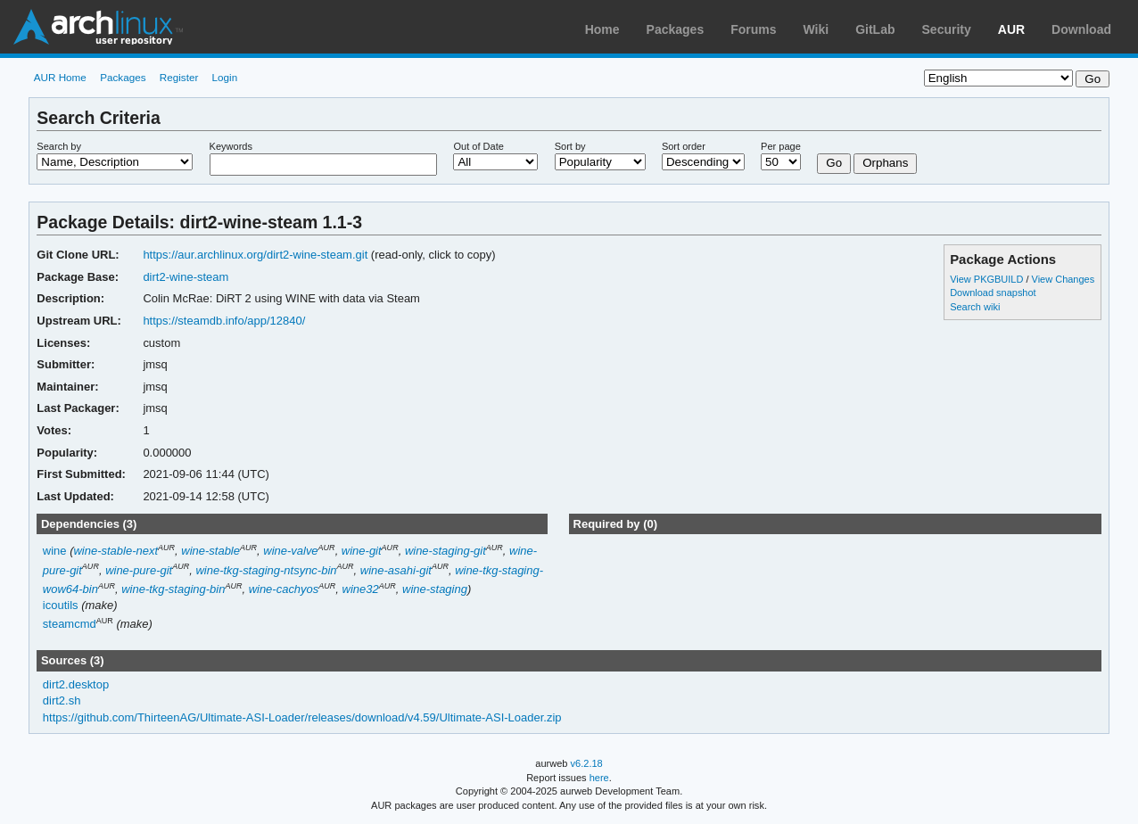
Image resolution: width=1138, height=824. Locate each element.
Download (1081, 29)
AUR (1011, 29)
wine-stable (210, 550)
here (599, 777)
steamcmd (69, 624)
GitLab (875, 29)
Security (946, 29)
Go (834, 162)
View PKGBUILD (988, 279)
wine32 (360, 589)
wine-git (362, 550)
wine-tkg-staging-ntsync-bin (265, 570)
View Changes (1063, 279)
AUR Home (60, 77)
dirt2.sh (62, 700)
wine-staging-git (445, 550)
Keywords (231, 146)
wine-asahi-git (396, 570)
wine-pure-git (138, 570)
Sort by (570, 146)
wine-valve (290, 550)
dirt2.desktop (76, 684)
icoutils (60, 605)
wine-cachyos (284, 589)
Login (225, 77)
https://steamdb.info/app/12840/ (224, 320)
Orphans (885, 162)
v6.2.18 (587, 763)
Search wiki (975, 306)
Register (179, 77)
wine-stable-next (115, 550)
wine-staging (434, 589)
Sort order (683, 146)
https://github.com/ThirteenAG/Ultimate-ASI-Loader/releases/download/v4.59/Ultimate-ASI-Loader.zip (302, 717)
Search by (59, 146)
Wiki (816, 29)
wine (55, 550)
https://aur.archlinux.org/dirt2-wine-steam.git (255, 254)
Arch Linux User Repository (98, 27)
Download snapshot (992, 292)
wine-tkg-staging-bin (173, 589)
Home (602, 29)
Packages (676, 29)
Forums (753, 29)
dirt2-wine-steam (185, 277)
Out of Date (478, 146)
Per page (781, 146)
